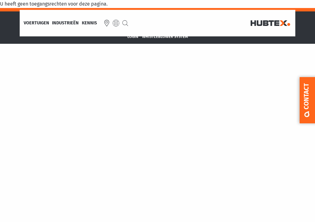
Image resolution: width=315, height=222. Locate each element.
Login (132, 37)
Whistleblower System (165, 37)
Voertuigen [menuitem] (36, 23)
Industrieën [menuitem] (65, 23)
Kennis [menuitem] (89, 23)
